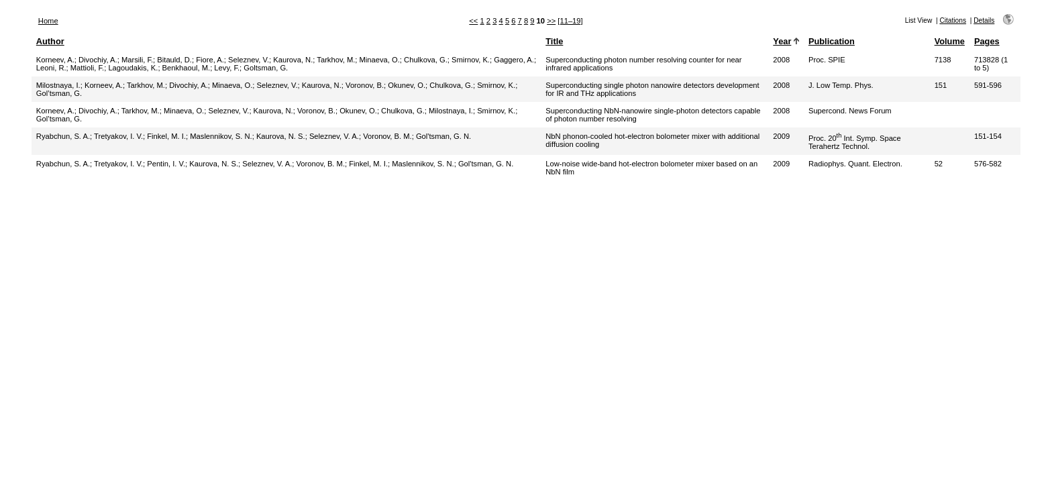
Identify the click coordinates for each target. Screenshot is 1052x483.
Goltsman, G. (266, 68)
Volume (950, 41)
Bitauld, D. (174, 60)
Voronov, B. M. (387, 136)
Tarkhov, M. (336, 60)
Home (48, 21)
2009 (781, 136)
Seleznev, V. (248, 60)
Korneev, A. (55, 60)
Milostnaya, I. (58, 85)
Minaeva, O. (380, 60)
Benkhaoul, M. (186, 68)
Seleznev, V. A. (334, 136)
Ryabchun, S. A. (63, 136)
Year (782, 41)
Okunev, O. (406, 85)
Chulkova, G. (426, 60)
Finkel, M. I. (166, 136)
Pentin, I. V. (166, 164)
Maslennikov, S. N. (221, 136)
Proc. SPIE (826, 60)
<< (473, 21)
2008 (781, 60)
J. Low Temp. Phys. (841, 85)
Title (554, 41)
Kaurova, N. (293, 60)
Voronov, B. (365, 85)
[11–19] (570, 21)
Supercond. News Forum (850, 111)
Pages (987, 41)
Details (984, 20)
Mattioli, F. (87, 68)
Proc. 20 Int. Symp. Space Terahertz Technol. (854, 142)
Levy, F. (227, 68)
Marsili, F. (137, 60)
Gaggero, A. (514, 60)
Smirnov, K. (471, 60)
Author (50, 41)
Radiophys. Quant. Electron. (855, 164)
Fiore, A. (210, 60)
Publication (831, 41)
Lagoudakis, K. (133, 68)
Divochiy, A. (97, 60)
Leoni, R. (51, 68)
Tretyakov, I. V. (118, 136)
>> (551, 21)
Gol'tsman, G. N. (443, 136)
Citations (952, 20)
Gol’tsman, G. (59, 93)
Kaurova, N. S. (280, 136)
